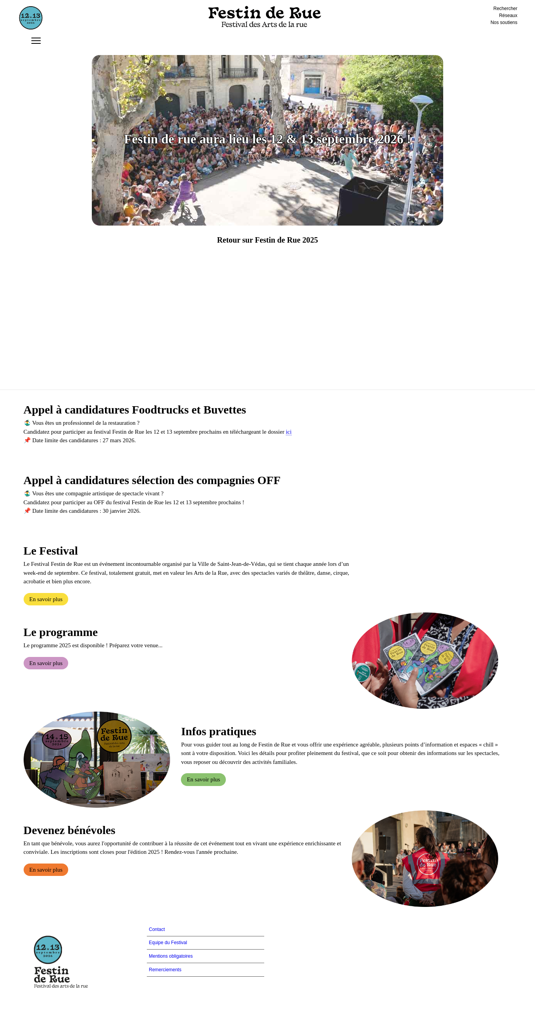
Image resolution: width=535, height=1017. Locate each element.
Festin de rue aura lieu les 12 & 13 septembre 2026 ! (267, 139)
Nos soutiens (503, 22)
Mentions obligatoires (171, 956)
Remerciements (165, 969)
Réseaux (508, 15)
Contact (157, 929)
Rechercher (506, 8)
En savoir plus (46, 599)
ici (289, 432)
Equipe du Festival (168, 942)
